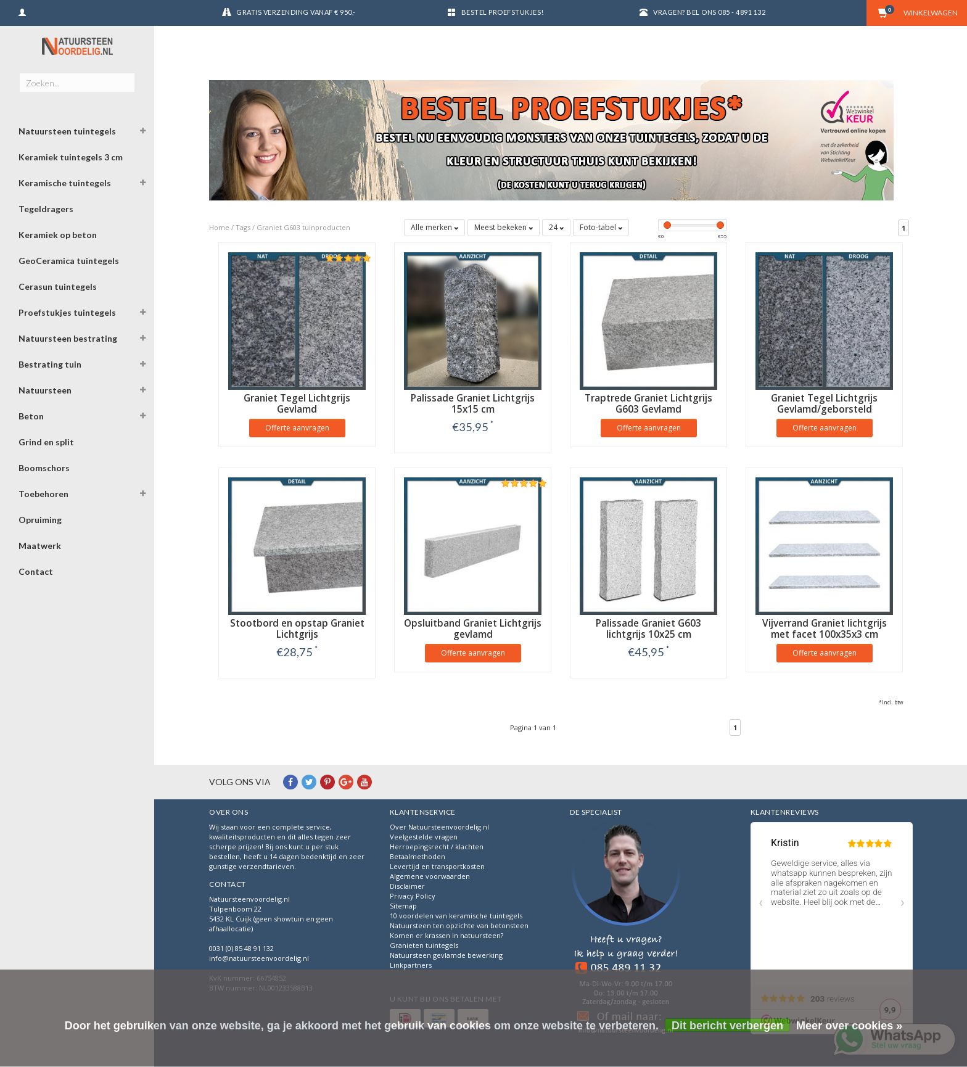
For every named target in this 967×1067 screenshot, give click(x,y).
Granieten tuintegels (424, 945)
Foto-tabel (601, 227)
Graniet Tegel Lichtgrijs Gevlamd (297, 404)
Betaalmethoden (417, 856)
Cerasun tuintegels (58, 286)
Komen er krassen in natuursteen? (446, 935)
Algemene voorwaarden (430, 876)
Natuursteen (45, 390)
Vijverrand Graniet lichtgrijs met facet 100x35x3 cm (824, 629)
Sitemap (403, 905)
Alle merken (434, 227)
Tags (243, 227)
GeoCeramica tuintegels (69, 260)
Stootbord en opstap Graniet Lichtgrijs (297, 629)
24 (556, 227)
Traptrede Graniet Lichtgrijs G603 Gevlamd (648, 404)
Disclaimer (407, 886)
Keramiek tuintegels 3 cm (71, 157)
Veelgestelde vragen (424, 836)
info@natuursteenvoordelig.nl (259, 958)
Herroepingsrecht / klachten (437, 846)
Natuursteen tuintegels (67, 131)
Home (219, 227)
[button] (142, 132)
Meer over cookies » (849, 1026)
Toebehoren (43, 493)
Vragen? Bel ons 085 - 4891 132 (709, 12)
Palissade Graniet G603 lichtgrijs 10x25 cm (648, 629)
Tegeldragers (46, 209)
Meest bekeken (503, 227)
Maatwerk (40, 545)
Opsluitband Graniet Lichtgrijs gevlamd (472, 629)
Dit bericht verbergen (727, 1026)
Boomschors (44, 468)
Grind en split (46, 442)
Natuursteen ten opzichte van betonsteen (459, 925)
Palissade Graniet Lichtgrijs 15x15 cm (473, 404)
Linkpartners (411, 965)
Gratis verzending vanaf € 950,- (296, 12)
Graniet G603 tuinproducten (303, 227)
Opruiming (40, 519)
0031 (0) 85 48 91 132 (241, 948)
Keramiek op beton (58, 234)
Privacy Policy (412, 895)
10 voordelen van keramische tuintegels (456, 915)
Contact (36, 571)
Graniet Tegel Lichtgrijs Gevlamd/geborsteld (824, 404)
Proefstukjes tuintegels (67, 312)
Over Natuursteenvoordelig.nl (439, 826)
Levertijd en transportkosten (437, 866)
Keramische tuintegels (65, 183)
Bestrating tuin (50, 364)
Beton (31, 416)
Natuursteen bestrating (68, 338)
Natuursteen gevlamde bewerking (446, 955)
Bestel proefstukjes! (502, 12)
